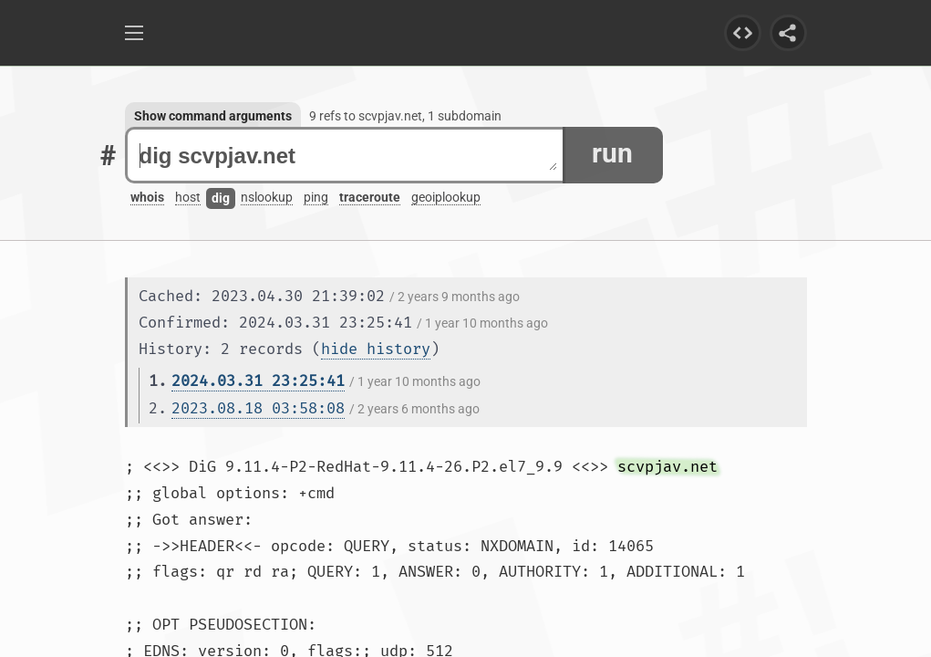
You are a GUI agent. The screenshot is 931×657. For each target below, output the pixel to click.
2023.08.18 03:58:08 (258, 408)
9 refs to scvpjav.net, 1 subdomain (405, 116)
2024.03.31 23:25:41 (258, 381)
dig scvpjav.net (348, 156)
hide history (375, 349)
